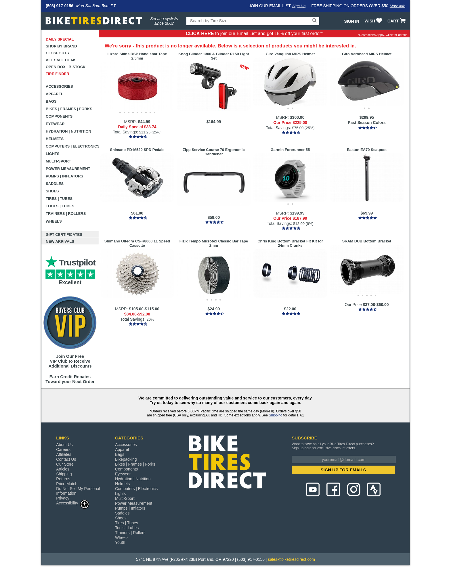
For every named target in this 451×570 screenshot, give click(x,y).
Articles (62, 469)
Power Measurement (68, 169)
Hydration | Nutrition (68, 131)
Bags (51, 101)
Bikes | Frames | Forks (69, 109)
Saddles (55, 183)
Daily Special (60, 39)
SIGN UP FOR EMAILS (343, 469)
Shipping (275, 415)
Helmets (55, 139)
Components (59, 116)
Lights (53, 154)
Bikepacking (126, 459)
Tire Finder (57, 74)
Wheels (54, 221)
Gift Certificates (64, 234)
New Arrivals (60, 241)
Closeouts (57, 53)
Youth (120, 542)
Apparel (54, 94)
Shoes (52, 191)
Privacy (62, 498)
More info (397, 6)
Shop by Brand (61, 46)
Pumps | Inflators (64, 176)
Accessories (59, 86)
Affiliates (63, 454)
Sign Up (298, 6)
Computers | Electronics (72, 146)
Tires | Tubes (59, 198)
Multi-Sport (58, 161)
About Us (64, 444)
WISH (374, 21)
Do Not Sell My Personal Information (78, 491)
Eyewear (55, 124)
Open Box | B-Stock (65, 67)
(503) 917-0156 (59, 5)
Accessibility (72, 502)
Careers (63, 449)
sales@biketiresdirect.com (291, 559)
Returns (63, 479)
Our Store (65, 464)
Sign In (351, 21)
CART (397, 21)
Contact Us (66, 459)
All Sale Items (61, 60)
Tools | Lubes (60, 206)
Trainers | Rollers (66, 213)
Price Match (66, 483)
